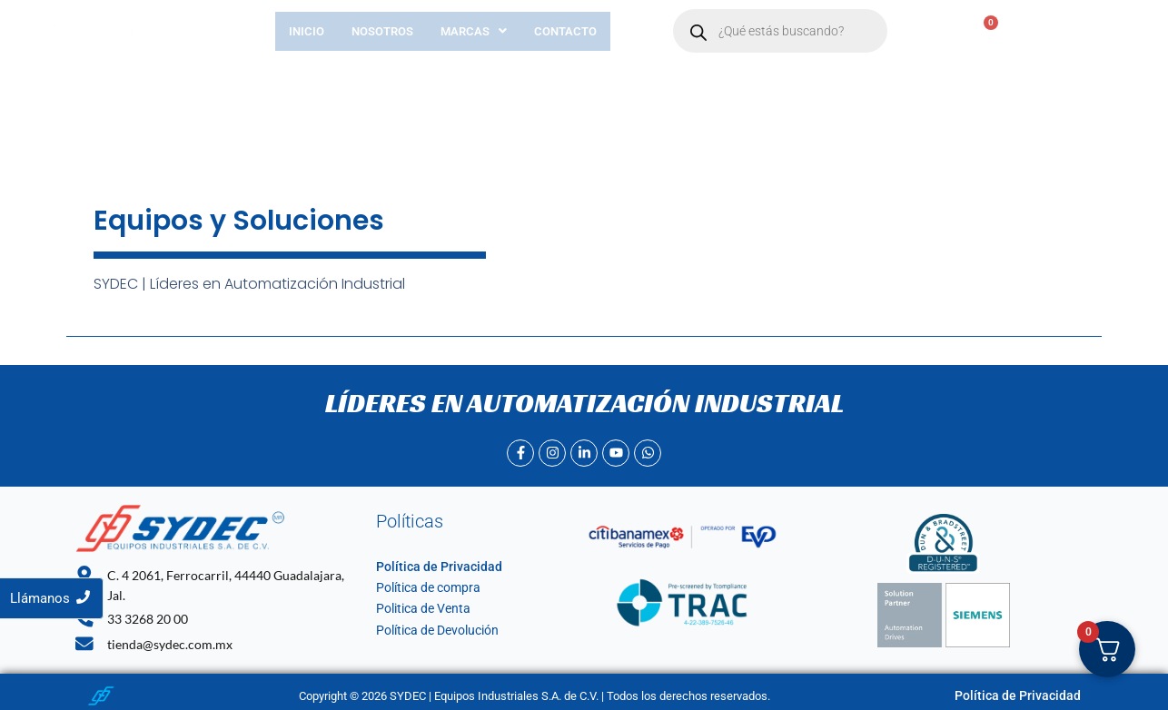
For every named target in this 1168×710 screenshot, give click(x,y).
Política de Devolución (433, 630)
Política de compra (423, 587)
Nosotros (382, 31)
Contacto (565, 31)
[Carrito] (980, 31)
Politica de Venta (419, 609)
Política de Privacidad (431, 566)
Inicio (306, 31)
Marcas (473, 31)
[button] (473, 31)
